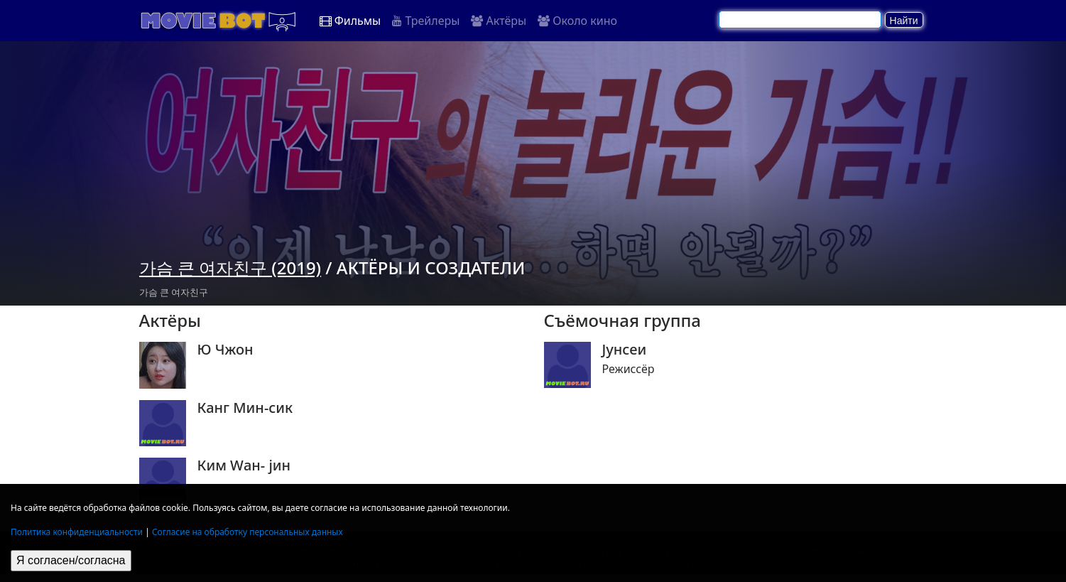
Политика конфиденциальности (77, 532)
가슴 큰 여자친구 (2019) (230, 267)
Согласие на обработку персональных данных (247, 532)
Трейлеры (425, 20)
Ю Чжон (225, 349)
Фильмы (350, 20)
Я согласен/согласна (71, 560)
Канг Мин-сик (245, 408)
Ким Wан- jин (244, 465)
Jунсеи (624, 349)
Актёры (498, 20)
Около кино (577, 20)
